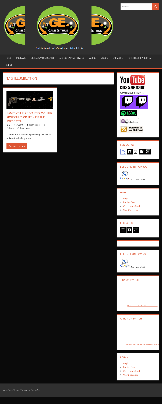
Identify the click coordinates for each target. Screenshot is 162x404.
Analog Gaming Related (71, 57)
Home (8, 57)
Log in (126, 198)
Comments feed (131, 206)
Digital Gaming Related (43, 57)
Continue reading (16, 146)
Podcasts (21, 57)
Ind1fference (34, 125)
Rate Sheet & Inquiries (139, 57)
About (9, 64)
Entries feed (129, 202)
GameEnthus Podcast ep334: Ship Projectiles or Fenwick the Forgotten (29, 117)
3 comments (25, 128)
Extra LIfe (118, 57)
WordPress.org (130, 209)
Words (92, 57)
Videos (104, 57)
